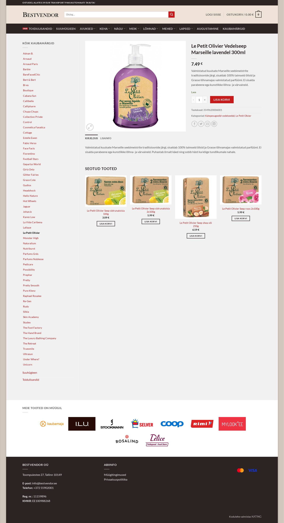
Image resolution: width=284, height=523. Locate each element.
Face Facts (29, 148)
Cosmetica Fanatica (34, 127)
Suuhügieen (66, 28)
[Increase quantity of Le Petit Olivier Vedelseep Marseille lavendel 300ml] (205, 99)
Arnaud (27, 58)
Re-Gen (27, 301)
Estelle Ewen (30, 137)
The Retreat (29, 343)
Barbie (26, 69)
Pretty (26, 280)
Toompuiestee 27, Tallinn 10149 (42, 474)
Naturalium (29, 243)
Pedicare (28, 264)
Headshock (29, 190)
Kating (257, 516)
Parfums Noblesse (33, 259)
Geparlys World (32, 164)
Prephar (27, 274)
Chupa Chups (30, 111)
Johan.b (27, 211)
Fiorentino (29, 153)
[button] (213, 14)
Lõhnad (150, 28)
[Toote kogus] (199, 99)
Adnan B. (28, 53)
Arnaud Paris (30, 64)
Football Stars (30, 158)
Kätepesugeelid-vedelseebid (220, 115)
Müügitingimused (115, 474)
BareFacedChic (31, 74)
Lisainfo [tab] (105, 138)
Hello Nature (30, 195)
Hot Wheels (29, 201)
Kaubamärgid (234, 28)
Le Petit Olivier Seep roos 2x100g (240, 208)
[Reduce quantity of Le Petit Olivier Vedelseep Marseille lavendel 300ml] (193, 99)
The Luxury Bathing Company (39, 338)
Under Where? (31, 359)
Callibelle (28, 101)
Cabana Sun (29, 95)
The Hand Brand (32, 332)
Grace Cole (29, 179)
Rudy (26, 306)
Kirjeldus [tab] (91, 138)
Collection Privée (33, 116)
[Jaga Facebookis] (194, 124)
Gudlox (27, 185)
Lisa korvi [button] (106, 223)
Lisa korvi (222, 99)
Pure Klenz (29, 290)
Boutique (28, 90)
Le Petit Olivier (31, 232)
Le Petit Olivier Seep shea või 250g (196, 224)
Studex (27, 322)
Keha (105, 28)
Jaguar (26, 206)
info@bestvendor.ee (44, 483)
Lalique (27, 227)
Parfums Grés (30, 253)
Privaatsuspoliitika (115, 479)
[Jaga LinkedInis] (214, 124)
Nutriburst (29, 248)
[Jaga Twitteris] (201, 124)
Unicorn (27, 364)
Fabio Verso (29, 143)
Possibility (29, 269)
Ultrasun (28, 354)
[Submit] (171, 14)
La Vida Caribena (32, 222)
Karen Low (29, 216)
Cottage (27, 132)
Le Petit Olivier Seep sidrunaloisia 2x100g (151, 210)
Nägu (119, 28)
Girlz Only (28, 169)
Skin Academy (31, 316)
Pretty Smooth (31, 285)
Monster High (31, 238)
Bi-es (26, 85)
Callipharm (29, 106)
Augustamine (208, 28)
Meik (134, 28)
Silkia (26, 311)
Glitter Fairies (31, 174)
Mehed (168, 28)
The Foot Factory (32, 327)
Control (27, 122)
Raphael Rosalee (32, 295)
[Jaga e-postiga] (207, 124)
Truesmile (28, 348)
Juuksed (88, 28)
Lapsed (186, 28)
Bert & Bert (29, 79)
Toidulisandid (37, 28)
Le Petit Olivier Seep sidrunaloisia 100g (106, 212)
